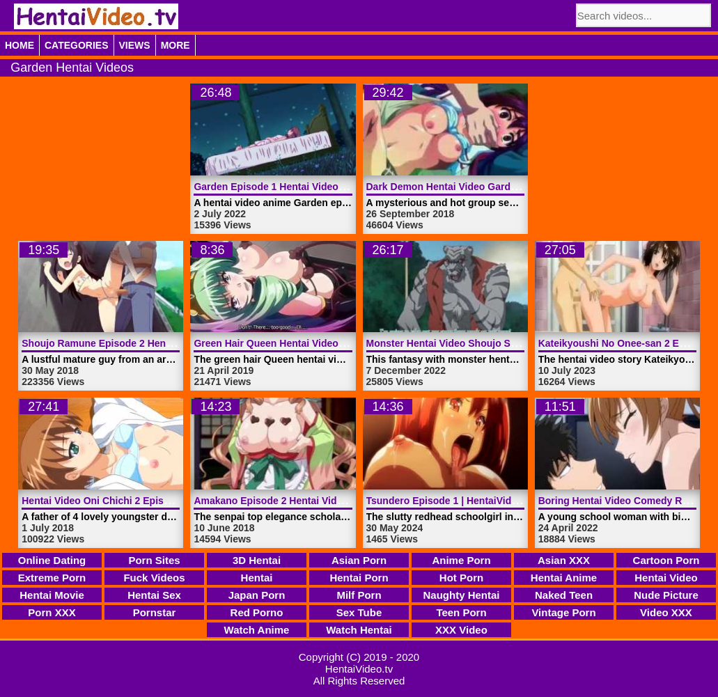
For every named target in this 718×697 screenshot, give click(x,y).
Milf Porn (358, 595)
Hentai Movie (51, 595)
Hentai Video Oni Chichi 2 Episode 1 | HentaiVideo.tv (143, 500)
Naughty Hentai (461, 595)
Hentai (257, 578)
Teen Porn (461, 612)
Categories (77, 45)
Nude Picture (666, 595)
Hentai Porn (358, 578)
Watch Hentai (358, 630)
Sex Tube (359, 612)
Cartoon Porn (666, 560)
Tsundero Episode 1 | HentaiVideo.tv (450, 500)
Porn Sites (154, 560)
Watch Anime (257, 630)
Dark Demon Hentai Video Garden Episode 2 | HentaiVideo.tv (506, 186)
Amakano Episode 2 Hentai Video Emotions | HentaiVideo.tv (332, 500)
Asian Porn (359, 560)
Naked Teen (564, 595)
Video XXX (666, 612)
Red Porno (257, 612)
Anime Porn (461, 560)
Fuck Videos (154, 578)
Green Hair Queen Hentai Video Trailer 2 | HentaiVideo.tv (324, 343)
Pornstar (154, 612)
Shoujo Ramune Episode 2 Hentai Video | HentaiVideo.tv (152, 343)
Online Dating (52, 560)
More (175, 45)
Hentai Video (666, 578)
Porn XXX (51, 612)
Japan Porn (257, 595)
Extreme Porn (52, 578)
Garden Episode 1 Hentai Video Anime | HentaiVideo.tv (320, 186)
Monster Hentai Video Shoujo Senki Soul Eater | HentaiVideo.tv (511, 343)
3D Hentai (257, 560)
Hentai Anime (564, 578)
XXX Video (461, 630)
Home (19, 45)
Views (134, 45)
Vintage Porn (563, 612)
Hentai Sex (154, 595)
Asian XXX (564, 560)
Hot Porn (461, 578)
